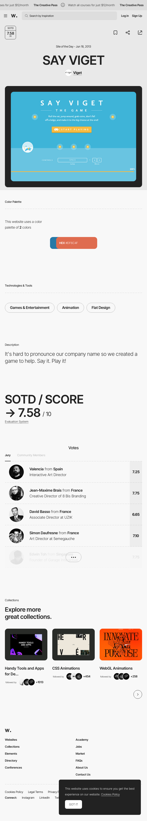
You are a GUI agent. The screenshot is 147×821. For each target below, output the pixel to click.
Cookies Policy (14, 792)
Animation (70, 307)
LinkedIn (44, 797)
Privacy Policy (56, 792)
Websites (11, 739)
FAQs (79, 760)
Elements (11, 753)
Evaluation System (16, 421)
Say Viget (74, 60)
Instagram (28, 797)
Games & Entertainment (29, 307)
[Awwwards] (14, 15)
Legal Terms (35, 792)
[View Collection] (26, 644)
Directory (11, 760)
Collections (12, 746)
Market (80, 753)
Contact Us (83, 774)
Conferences (13, 767)
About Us (82, 767)
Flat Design (101, 307)
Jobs (79, 746)
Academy (82, 739)
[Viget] (73, 72)
